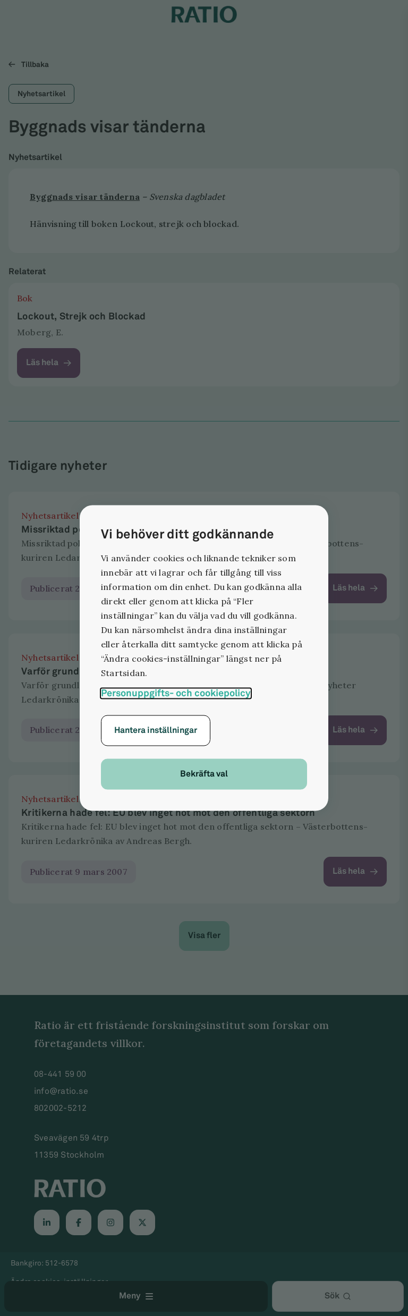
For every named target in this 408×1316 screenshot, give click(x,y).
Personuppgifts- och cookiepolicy (176, 693)
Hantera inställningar (155, 731)
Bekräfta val (204, 774)
